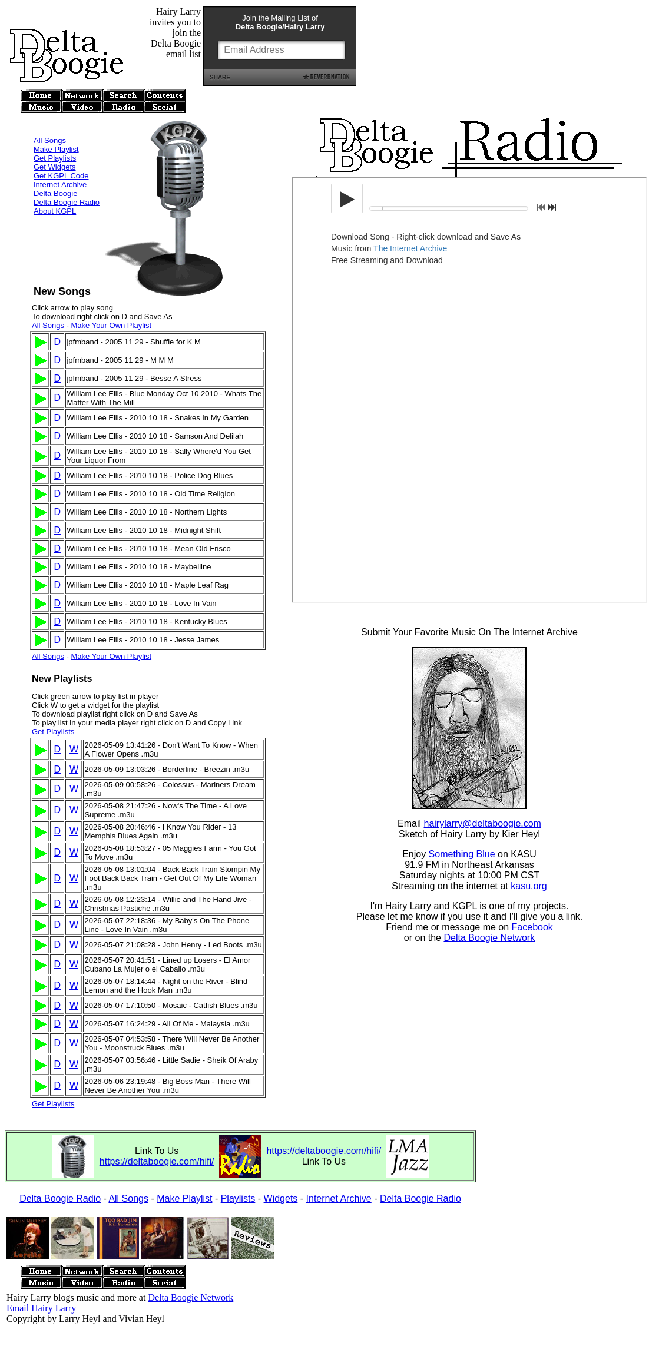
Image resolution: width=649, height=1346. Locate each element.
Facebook (532, 929)
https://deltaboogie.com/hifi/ (157, 1161)
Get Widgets (55, 151)
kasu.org (529, 888)
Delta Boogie (55, 177)
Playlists (238, 1199)
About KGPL (55, 195)
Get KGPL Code (61, 159)
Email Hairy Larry (41, 1308)
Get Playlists (55, 142)
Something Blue (462, 856)
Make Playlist (56, 133)
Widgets (281, 1199)
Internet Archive (60, 168)
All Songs (50, 124)
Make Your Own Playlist (111, 325)
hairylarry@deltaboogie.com (482, 825)
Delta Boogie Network (489, 939)
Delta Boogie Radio (67, 186)
